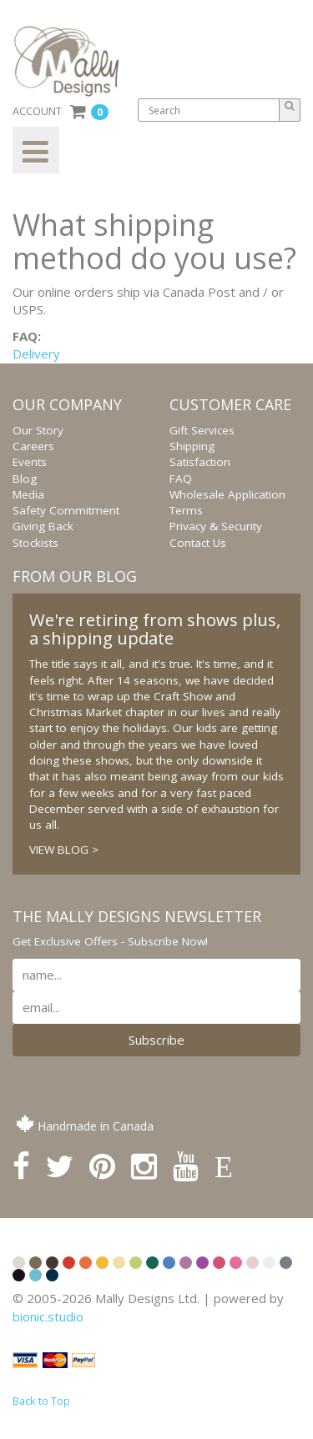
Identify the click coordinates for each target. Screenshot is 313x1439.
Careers (33, 446)
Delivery (36, 353)
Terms (186, 510)
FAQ (180, 478)
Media (28, 494)
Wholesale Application (227, 494)
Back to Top (41, 1400)
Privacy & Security (215, 526)
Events (30, 461)
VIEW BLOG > (63, 849)
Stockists (35, 542)
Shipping (192, 446)
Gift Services (202, 430)
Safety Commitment (66, 510)
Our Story (38, 430)
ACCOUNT (37, 110)
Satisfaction (199, 461)
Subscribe (156, 1039)
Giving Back (43, 526)
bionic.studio (48, 1316)
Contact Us (197, 542)
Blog (25, 478)
